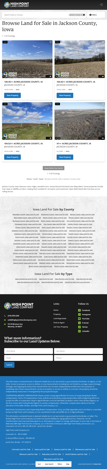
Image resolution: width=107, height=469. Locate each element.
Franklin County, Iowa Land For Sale (52, 237)
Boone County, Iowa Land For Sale (55, 218)
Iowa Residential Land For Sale (52, 282)
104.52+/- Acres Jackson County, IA (23, 143)
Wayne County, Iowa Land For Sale (25, 263)
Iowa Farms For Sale (46, 279)
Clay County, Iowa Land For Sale (54, 224)
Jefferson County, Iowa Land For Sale (81, 244)
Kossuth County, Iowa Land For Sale (53, 247)
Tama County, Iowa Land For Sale (24, 260)
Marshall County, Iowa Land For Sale (53, 250)
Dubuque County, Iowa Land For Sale (27, 234)
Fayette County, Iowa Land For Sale (80, 234)
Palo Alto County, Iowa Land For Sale (52, 253)
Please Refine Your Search (53, 168)
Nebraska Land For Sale (51, 454)
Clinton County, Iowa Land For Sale (27, 227)
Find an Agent (59, 323)
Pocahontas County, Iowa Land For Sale (80, 253)
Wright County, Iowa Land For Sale (66, 266)
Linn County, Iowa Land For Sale (79, 247)
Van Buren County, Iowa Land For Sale (51, 260)
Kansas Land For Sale (62, 449)
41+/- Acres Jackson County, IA (74, 143)
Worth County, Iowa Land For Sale (40, 266)
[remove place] (84, 15)
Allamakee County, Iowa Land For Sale (26, 214)
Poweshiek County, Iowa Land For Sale (28, 257)
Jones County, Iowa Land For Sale (27, 247)
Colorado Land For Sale (21, 449)
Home (56, 310)
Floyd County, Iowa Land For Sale (26, 237)
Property (57, 314)
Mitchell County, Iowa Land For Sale (80, 250)
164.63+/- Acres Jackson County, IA (76, 81)
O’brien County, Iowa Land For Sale (25, 253)
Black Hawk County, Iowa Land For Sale (27, 218)
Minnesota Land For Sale (85, 449)
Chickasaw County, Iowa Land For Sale (28, 224)
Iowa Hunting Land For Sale (64, 279)
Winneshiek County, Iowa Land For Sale (80, 263)
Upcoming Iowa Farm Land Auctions (77, 282)
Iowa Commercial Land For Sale (26, 279)
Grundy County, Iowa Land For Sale (79, 237)
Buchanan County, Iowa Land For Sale (26, 221)
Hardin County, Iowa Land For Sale (54, 240)
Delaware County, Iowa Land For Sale (25, 231)
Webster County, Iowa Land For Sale (51, 263)
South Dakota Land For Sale (76, 454)
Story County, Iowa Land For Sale (80, 257)
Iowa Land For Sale (42, 449)
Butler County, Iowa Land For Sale (53, 221)
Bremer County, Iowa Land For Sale (81, 218)
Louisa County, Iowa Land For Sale (26, 250)
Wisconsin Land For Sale (53, 459)
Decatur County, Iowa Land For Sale (79, 227)
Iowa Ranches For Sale (84, 279)
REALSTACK (97, 464)
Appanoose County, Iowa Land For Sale (54, 214)
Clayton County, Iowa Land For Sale (80, 224)
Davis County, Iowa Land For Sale (53, 227)
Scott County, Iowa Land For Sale (55, 257)
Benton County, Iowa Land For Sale (82, 214)
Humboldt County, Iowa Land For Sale (26, 244)
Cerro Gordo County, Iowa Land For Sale (80, 221)
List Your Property (61, 327)
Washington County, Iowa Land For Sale (80, 260)
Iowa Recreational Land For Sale (28, 282)
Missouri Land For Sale (29, 454)
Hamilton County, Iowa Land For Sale (27, 240)
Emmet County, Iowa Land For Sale (54, 234)
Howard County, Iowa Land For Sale (80, 240)
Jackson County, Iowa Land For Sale (54, 244)
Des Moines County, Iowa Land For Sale (53, 231)
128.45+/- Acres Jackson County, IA (23, 81)
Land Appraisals (60, 318)
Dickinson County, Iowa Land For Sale (82, 231)
